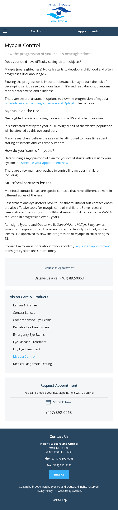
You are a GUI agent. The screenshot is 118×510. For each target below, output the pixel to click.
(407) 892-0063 (72, 278)
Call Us (36, 31)
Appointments (88, 31)
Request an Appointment (59, 268)
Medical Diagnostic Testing (32, 364)
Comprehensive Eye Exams (32, 320)
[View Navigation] (6, 31)
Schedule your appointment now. (44, 163)
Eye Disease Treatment (29, 342)
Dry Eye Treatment (26, 349)
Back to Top (59, 500)
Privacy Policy (44, 490)
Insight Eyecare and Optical (58, 486)
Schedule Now (58, 402)
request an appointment (92, 246)
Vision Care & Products (29, 296)
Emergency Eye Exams (29, 334)
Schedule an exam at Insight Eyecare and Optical (39, 103)
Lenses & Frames (25, 305)
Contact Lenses (24, 312)
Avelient (77, 490)
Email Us (59, 474)
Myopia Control (24, 356)
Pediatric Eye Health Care (31, 327)
